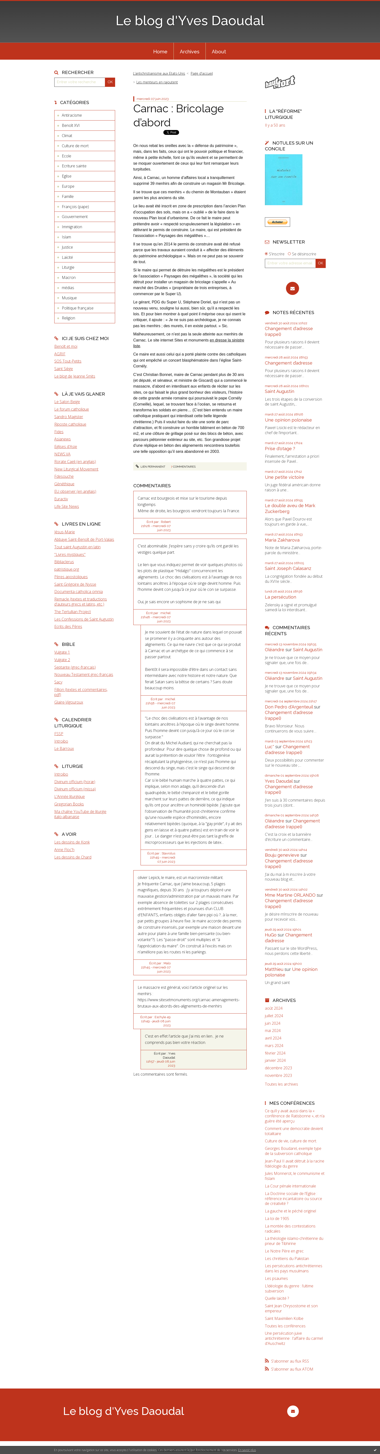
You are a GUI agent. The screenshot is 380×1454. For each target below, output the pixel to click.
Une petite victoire (284, 477)
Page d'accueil (202, 73)
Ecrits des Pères (68, 626)
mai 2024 (273, 1030)
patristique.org (66, 569)
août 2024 (274, 1008)
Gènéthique (64, 484)
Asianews (62, 439)
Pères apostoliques (71, 576)
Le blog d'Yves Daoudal (190, 20)
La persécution (280, 597)
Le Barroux (64, 748)
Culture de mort (75, 145)
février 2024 (275, 1053)
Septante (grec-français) (75, 667)
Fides (58, 431)
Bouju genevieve (282, 855)
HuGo (271, 934)
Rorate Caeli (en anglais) (75, 461)
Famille (68, 196)
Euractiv (61, 499)
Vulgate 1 (62, 652)
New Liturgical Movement (76, 469)
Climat (67, 135)
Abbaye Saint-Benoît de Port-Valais (84, 539)
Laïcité (67, 257)
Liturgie (68, 267)
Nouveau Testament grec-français (83, 674)
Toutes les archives (281, 1084)
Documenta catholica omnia (78, 591)
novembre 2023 (278, 1075)
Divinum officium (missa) (75, 789)
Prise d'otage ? (280, 448)
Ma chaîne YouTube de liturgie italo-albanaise (80, 814)
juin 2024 (272, 1023)
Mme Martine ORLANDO (290, 895)
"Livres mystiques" (70, 554)
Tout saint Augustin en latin (77, 547)
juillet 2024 (274, 1015)
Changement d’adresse (288, 363)
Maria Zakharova (282, 540)
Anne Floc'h (64, 849)
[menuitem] (160, 51)
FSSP (58, 733)
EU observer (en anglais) (75, 491)
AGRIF (59, 354)
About (219, 52)
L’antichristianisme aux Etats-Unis (159, 73)
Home (160, 52)
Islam (66, 237)
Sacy (58, 682)
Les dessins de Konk (72, 842)
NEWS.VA (62, 454)
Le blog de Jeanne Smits (74, 376)
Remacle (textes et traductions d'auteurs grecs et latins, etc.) (80, 601)
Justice (67, 247)
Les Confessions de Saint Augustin (84, 619)
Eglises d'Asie (65, 446)
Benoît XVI (71, 125)
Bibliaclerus (64, 561)
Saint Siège (63, 368)
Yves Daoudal (279, 781)
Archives (189, 52)
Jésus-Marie (64, 532)
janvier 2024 (275, 1060)
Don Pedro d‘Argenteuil (289, 706)
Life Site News (66, 506)
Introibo (61, 741)
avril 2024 (273, 1038)
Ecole (66, 156)
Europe (68, 186)
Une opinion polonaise (288, 419)
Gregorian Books (69, 804)
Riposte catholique (70, 424)
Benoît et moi (65, 346)
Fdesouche (64, 476)
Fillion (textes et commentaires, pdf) (81, 692)
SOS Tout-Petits (67, 361)
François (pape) (75, 206)
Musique (69, 298)
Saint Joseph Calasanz (288, 568)
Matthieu (274, 969)
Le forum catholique (71, 409)
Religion (68, 318)
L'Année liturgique (69, 796)
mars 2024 (274, 1045)
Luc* (269, 746)
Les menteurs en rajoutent (157, 82)
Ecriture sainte (74, 166)
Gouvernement (75, 216)
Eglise (66, 176)
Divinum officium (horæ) (74, 781)
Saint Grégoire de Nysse (75, 584)
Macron (69, 277)
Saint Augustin (279, 391)
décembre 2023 (278, 1068)
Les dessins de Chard (72, 857)
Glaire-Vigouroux (68, 702)
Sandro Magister (68, 416)
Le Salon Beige (67, 401)
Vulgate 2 (62, 659)
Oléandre (274, 649)
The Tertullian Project (72, 611)
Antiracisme (72, 115)
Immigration (72, 226)
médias (68, 287)
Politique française (78, 308)
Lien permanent (150, 466)
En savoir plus (247, 1450)
